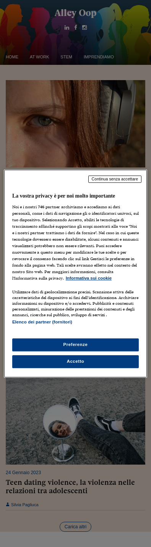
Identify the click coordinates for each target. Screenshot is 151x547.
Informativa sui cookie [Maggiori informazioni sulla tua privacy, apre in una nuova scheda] (89, 278)
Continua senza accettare (115, 179)
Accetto (75, 361)
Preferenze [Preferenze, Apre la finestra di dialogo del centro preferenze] (75, 344)
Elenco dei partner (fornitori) (42, 322)
